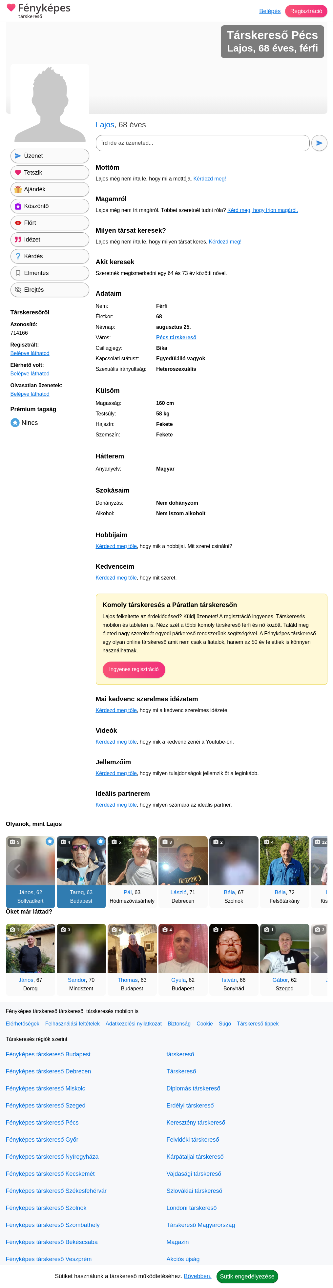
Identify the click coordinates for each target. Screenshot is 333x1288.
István (229, 980)
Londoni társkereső (192, 1208)
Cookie (205, 1023)
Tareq (77, 892)
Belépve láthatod (30, 353)
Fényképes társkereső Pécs (42, 1122)
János (25, 892)
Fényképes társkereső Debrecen (48, 1071)
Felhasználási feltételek (72, 1023)
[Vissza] (17, 869)
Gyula (178, 980)
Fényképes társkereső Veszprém (49, 1259)
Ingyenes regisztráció (134, 669)
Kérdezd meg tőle (116, 546)
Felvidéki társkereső (193, 1139)
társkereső (180, 1054)
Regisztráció (306, 11)
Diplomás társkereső (193, 1088)
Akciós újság (183, 1259)
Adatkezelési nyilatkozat (134, 1023)
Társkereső (181, 1071)
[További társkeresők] (316, 869)
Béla (229, 892)
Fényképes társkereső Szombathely (53, 1225)
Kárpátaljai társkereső (195, 1156)
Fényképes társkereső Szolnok (46, 1208)
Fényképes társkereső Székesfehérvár (56, 1191)
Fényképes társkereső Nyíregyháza (52, 1156)
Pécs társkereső (176, 337)
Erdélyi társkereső (190, 1105)
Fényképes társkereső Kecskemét (50, 1174)
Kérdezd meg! (209, 178)
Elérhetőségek (22, 1023)
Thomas (127, 980)
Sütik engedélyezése (247, 1276)
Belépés (269, 11)
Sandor (77, 980)
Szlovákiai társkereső (194, 1191)
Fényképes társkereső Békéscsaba (52, 1242)
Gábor (280, 980)
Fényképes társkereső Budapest (48, 1054)
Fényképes (38, 11)
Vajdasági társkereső (194, 1174)
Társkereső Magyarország (201, 1225)
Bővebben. (198, 1276)
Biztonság (179, 1023)
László (179, 892)
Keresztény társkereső (196, 1122)
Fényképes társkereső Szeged (46, 1105)
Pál (128, 892)
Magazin (178, 1242)
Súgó (225, 1023)
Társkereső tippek (258, 1023)
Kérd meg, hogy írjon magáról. (262, 210)
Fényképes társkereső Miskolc (45, 1088)
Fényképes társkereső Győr (42, 1139)
